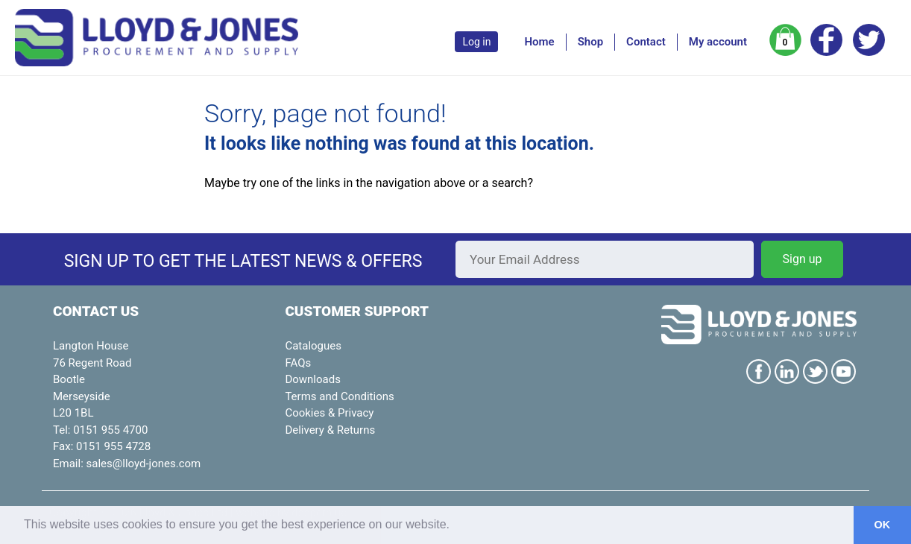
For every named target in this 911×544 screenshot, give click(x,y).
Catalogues (313, 345)
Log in (476, 42)
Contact (646, 41)
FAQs (298, 363)
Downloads (313, 379)
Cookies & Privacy (329, 413)
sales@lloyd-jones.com (143, 463)
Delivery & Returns (330, 430)
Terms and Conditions (339, 396)
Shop (590, 41)
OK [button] (882, 525)
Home (539, 41)
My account (718, 41)
